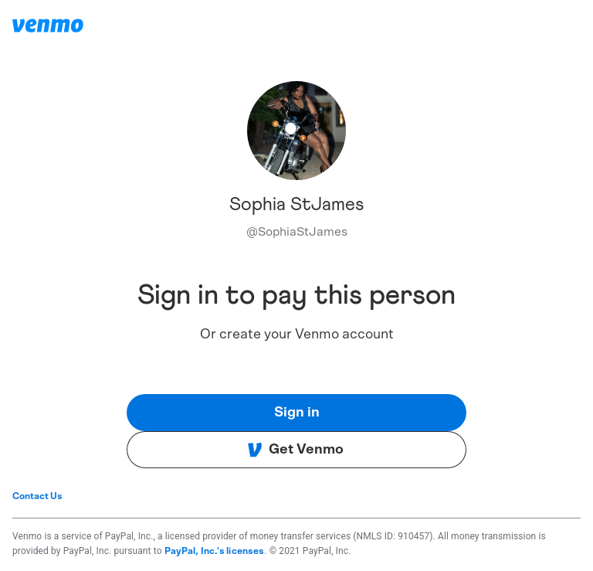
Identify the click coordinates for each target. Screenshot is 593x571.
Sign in (297, 413)
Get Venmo (295, 449)
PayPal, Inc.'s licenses (214, 551)
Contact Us (37, 496)
